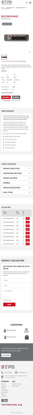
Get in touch (6, 355)
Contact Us (4, 396)
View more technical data (6, 92)
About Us (3, 384)
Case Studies (4, 390)
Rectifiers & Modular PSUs (21, 7)
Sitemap (3, 394)
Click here (23, 61)
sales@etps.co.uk (23, 372)
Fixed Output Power (10, 7)
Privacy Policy (15, 386)
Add (27, 218)
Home (2, 7)
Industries (3, 386)
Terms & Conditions (17, 384)
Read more (3, 70)
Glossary (3, 388)
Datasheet (16, 97)
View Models (6, 97)
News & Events (5, 392)
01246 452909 (7, 100)
